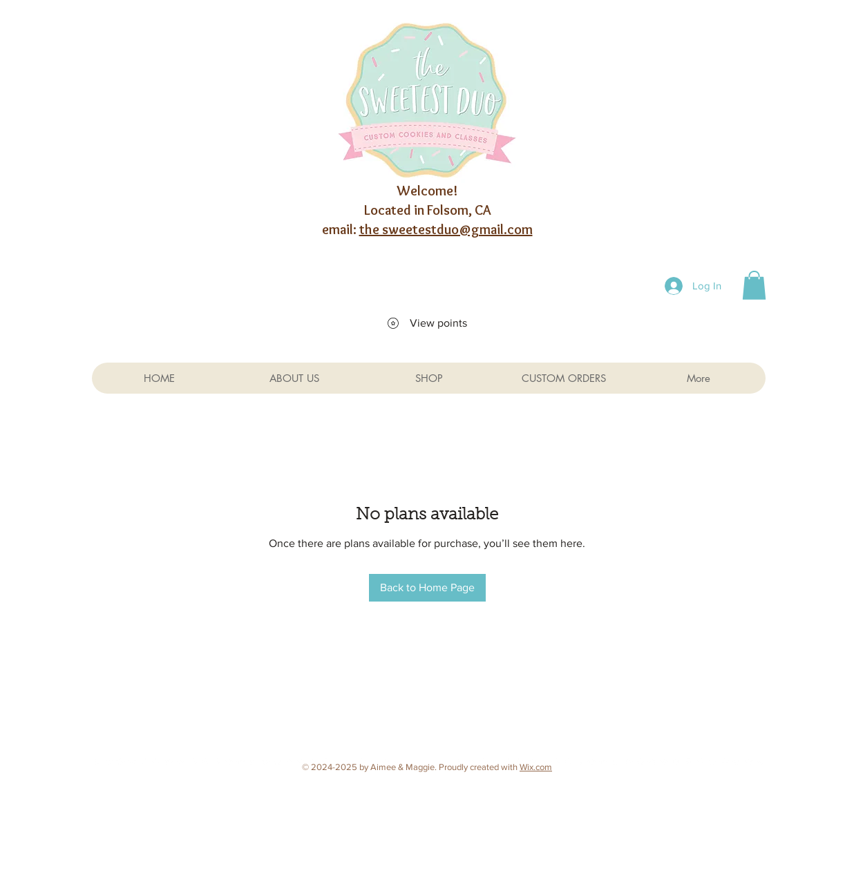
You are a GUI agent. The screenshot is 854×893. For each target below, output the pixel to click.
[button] (754, 285)
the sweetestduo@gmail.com (446, 229)
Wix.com (536, 767)
